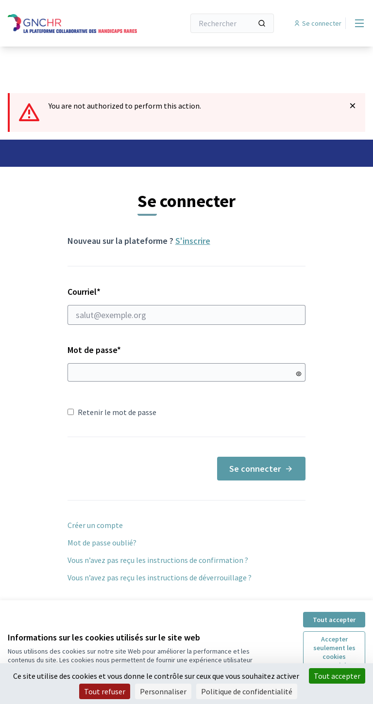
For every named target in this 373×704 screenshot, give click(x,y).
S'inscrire (192, 240)
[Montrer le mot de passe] (299, 374)
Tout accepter (334, 619)
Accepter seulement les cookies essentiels (334, 652)
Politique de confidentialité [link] (246, 691)
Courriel (187, 305)
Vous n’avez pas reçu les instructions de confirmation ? (158, 560)
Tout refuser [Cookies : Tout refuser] (104, 691)
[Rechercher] (232, 23)
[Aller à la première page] (72, 23)
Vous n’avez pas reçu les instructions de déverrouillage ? (160, 577)
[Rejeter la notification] (352, 106)
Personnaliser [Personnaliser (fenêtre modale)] (163, 691)
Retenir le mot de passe (112, 412)
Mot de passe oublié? (102, 542)
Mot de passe (94, 349)
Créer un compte (95, 525)
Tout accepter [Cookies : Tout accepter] (337, 676)
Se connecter (261, 468)
